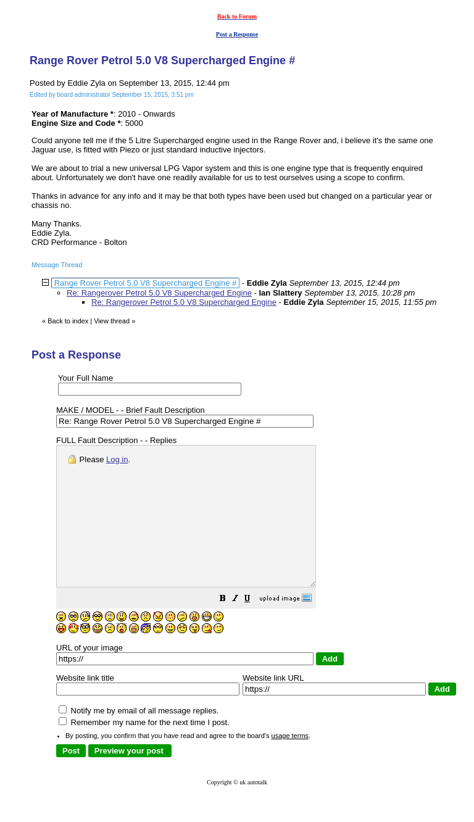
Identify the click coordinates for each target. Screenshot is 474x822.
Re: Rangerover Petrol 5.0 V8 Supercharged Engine (159, 292)
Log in (117, 459)
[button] (254, 628)
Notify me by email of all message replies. (138, 738)
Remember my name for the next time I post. (144, 750)
